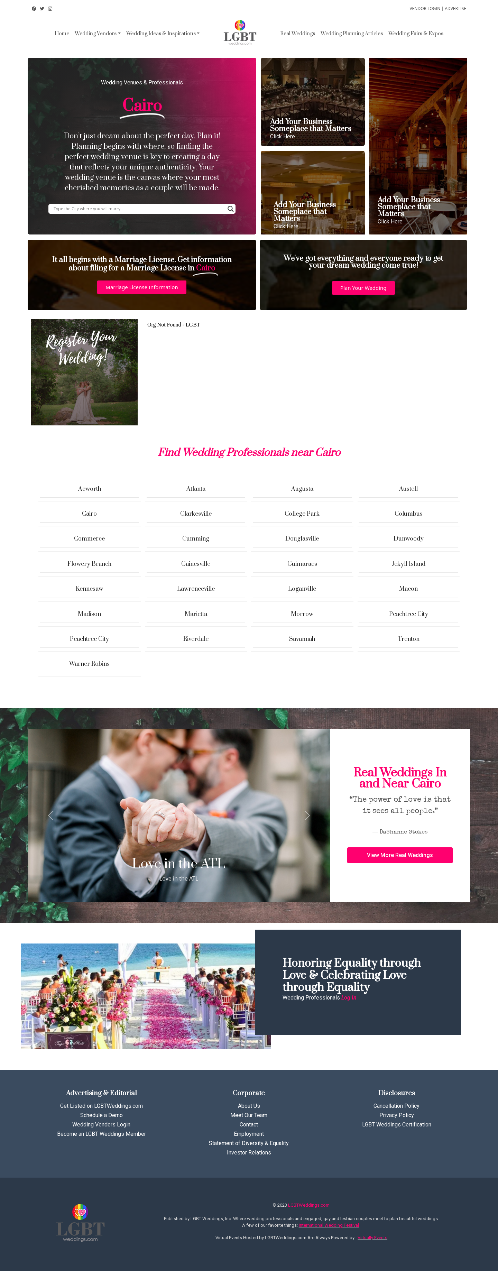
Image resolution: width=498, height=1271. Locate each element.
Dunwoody (409, 539)
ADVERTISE (455, 8)
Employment (249, 1134)
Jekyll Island (408, 564)
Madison (89, 614)
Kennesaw (89, 589)
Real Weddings (297, 33)
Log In (349, 997)
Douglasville (302, 539)
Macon (408, 589)
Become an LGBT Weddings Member (101, 1134)
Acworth (89, 489)
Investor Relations (249, 1152)
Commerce (89, 539)
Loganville (302, 589)
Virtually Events (372, 1237)
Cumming (195, 539)
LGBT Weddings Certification (396, 1124)
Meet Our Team (248, 1115)
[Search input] (139, 209)
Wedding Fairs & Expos (415, 33)
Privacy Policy (396, 1115)
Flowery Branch (89, 564)
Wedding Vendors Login (101, 1124)
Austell (408, 489)
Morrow (302, 614)
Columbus (409, 514)
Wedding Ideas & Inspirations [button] (161, 33)
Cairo (89, 514)
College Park (302, 514)
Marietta (196, 614)
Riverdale (196, 639)
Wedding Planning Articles (352, 33)
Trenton (408, 639)
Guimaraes (302, 564)
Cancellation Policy (396, 1106)
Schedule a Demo (101, 1115)
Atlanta (195, 489)
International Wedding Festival (329, 1225)
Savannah (302, 639)
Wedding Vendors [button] (96, 33)
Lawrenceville (196, 589)
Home (62, 33)
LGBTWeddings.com (309, 1205)
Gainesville (195, 564)
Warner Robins (89, 664)
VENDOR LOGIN (424, 8)
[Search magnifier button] (231, 209)
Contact (249, 1124)
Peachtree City (408, 614)
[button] (141, 287)
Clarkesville (196, 514)
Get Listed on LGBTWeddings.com (101, 1106)
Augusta (302, 489)
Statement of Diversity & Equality (249, 1143)
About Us (249, 1106)
